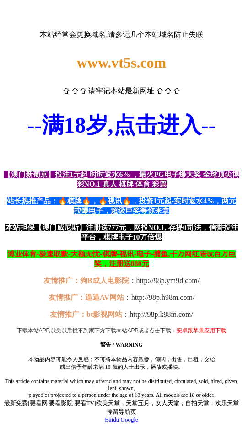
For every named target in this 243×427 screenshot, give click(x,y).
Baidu (112, 419)
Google (129, 419)
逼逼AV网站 (104, 297)
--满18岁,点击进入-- (121, 125)
